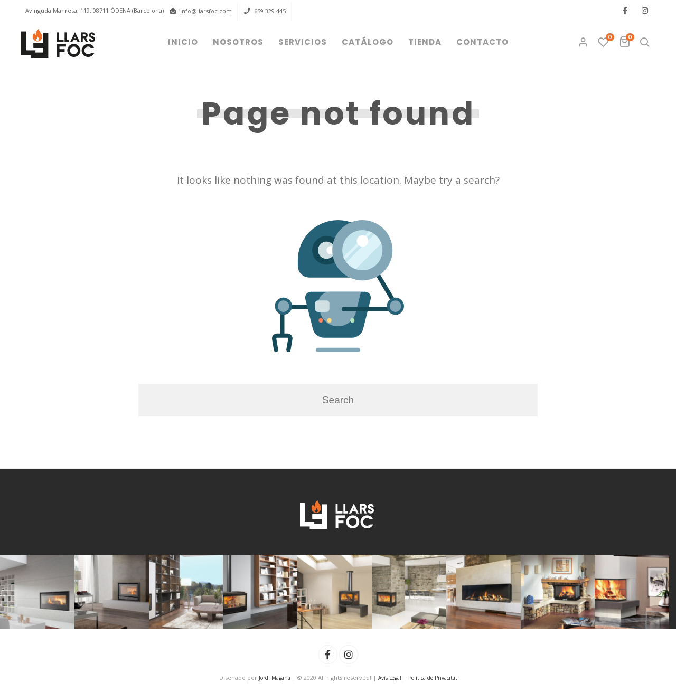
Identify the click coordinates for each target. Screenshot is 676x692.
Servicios (302, 42)
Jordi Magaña (274, 677)
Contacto (482, 42)
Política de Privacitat (432, 677)
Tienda (425, 42)
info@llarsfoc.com (206, 11)
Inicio (183, 42)
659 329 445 (270, 11)
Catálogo (367, 42)
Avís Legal (389, 677)
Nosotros (238, 42)
